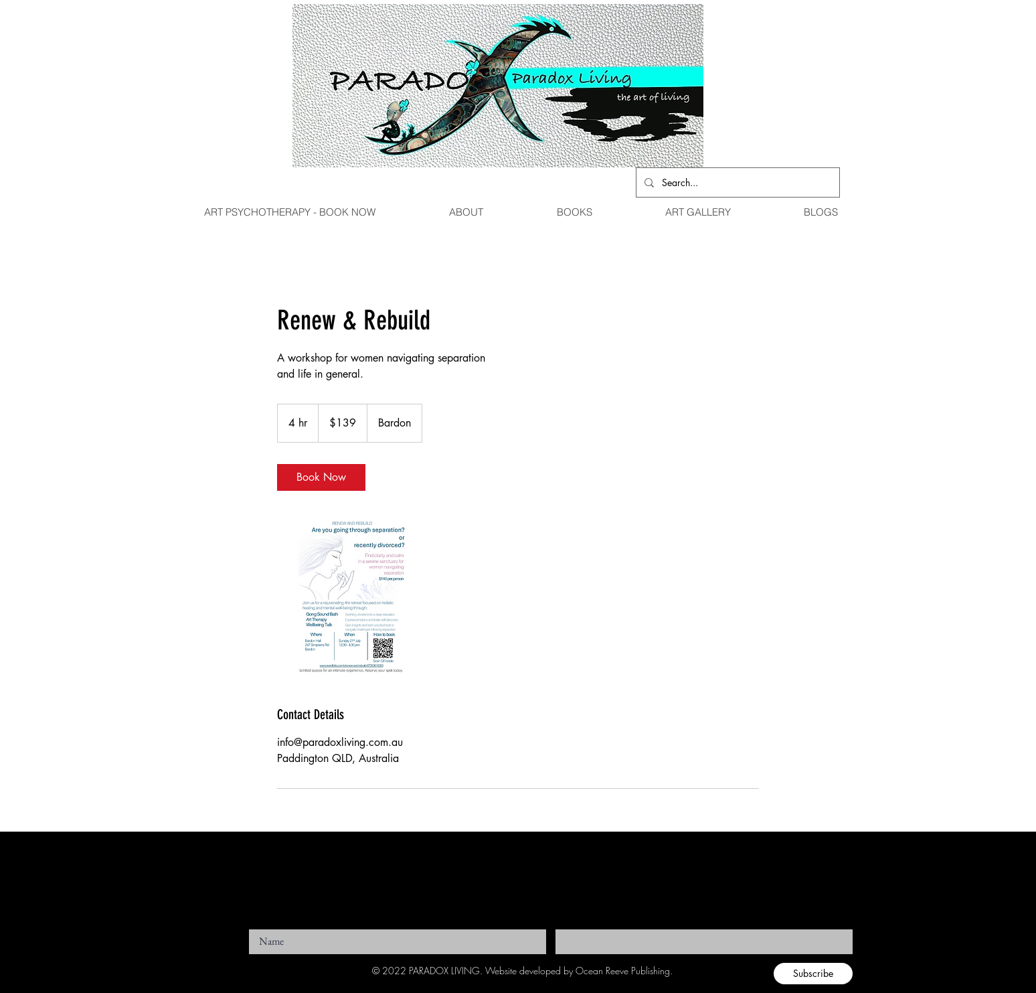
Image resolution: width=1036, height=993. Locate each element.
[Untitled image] (354, 598)
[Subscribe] (813, 973)
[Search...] (736, 182)
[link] (321, 477)
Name (258, 925)
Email (565, 925)
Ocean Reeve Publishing (623, 970)
